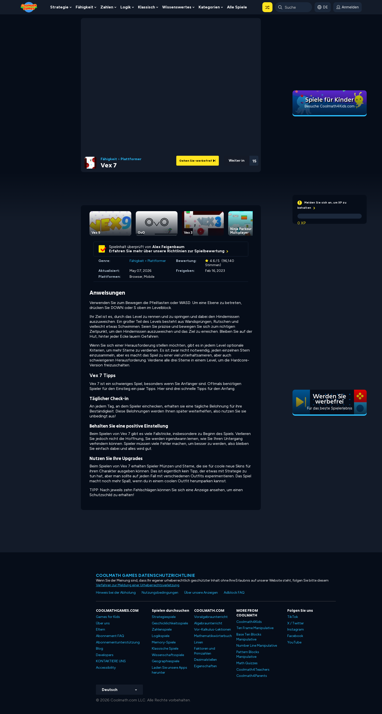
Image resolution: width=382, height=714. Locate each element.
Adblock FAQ (234, 592)
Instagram (295, 629)
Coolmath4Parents (251, 676)
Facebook (295, 636)
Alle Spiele (237, 7)
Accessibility (106, 667)
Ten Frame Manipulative (254, 628)
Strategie (59, 7)
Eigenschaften (205, 666)
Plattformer (131, 159)
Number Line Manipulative (256, 645)
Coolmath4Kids (249, 622)
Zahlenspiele (162, 629)
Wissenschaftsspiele (168, 655)
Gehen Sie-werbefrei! (197, 160)
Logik (125, 7)
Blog (99, 648)
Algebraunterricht (208, 623)
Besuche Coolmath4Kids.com (329, 106)
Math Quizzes (247, 663)
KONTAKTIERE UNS (111, 661)
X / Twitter (295, 623)
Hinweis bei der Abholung (116, 592)
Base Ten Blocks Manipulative (248, 636)
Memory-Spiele (164, 642)
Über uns (103, 623)
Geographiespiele (165, 661)
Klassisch (146, 7)
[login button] (347, 7)
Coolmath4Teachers (253, 669)
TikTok (292, 617)
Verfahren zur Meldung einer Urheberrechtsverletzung (137, 585)
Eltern (100, 629)
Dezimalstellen (205, 660)
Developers (104, 655)
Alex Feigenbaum (168, 247)
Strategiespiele (164, 617)
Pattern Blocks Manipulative (247, 654)
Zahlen (106, 7)
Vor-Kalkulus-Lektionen (212, 629)
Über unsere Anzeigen (201, 592)
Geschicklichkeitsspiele (170, 623)
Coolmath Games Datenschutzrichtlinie (145, 575)
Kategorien (209, 7)
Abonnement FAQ (110, 636)
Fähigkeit (84, 7)
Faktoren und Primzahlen (204, 651)
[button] (267, 7)
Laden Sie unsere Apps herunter (169, 670)
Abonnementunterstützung (118, 642)
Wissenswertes (176, 7)
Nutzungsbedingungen (160, 592)
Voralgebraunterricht (211, 617)
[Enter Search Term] (293, 7)
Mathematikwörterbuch (213, 636)
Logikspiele (160, 636)
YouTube (294, 642)
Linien (198, 642)
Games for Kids (108, 617)
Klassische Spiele (165, 648)
